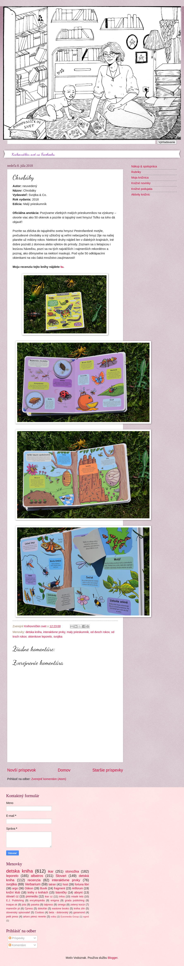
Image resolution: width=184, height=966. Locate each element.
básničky (61, 892)
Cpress (29, 908)
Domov (64, 770)
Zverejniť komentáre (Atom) (48, 779)
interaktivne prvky (54, 632)
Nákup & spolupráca (144, 166)
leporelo (12, 876)
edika (53, 916)
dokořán (42, 908)
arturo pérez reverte (34, 916)
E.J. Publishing (15, 900)
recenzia (34, 880)
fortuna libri (82, 884)
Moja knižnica (140, 177)
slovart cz (12, 896)
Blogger (112, 957)
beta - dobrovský (58, 912)
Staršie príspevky (107, 770)
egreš (86, 916)
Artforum (77, 888)
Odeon (29, 888)
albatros (37, 876)
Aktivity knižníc (140, 194)
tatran (52, 884)
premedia (32, 896)
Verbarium (33, 884)
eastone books (60, 908)
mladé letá (77, 896)
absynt (78, 892)
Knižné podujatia (141, 189)
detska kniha (34, 632)
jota (24, 904)
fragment (59, 888)
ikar (51, 871)
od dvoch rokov (100, 632)
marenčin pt (13, 908)
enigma (55, 900)
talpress (48, 904)
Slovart (61, 876)
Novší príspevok (21, 770)
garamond (79, 912)
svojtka (58, 636)
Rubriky (136, 172)
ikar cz (49, 896)
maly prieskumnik (78, 632)
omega (62, 904)
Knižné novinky (141, 183)
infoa (62, 896)
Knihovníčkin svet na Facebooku (33, 154)
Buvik (43, 888)
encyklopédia (37, 900)
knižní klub (13, 892)
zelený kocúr (77, 904)
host (65, 884)
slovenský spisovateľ (18, 912)
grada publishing (74, 900)
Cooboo (39, 912)
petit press (12, 916)
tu (62, 266)
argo (15, 888)
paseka (35, 904)
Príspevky (16, 938)
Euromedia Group (70, 916)
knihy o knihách (38, 892)
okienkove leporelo (40, 636)
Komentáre (17, 945)
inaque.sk (11, 904)
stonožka (72, 871)
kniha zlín (79, 908)
